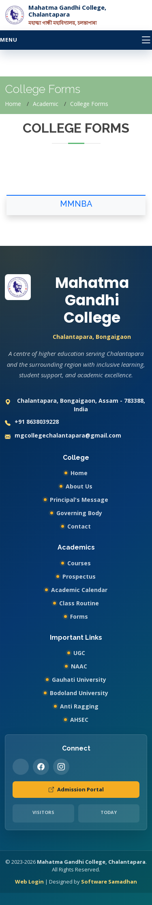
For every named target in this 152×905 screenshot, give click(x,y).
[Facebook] (41, 767)
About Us (79, 486)
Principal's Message (79, 499)
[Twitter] (21, 767)
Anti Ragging (79, 706)
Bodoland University (79, 693)
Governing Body (79, 513)
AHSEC (79, 719)
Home (13, 104)
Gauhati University (79, 679)
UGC (79, 653)
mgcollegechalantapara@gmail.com (63, 436)
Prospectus (79, 576)
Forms (79, 616)
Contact (79, 526)
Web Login (29, 881)
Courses (79, 563)
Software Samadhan (109, 881)
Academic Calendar (79, 590)
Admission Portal (76, 790)
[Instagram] (61, 767)
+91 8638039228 (32, 422)
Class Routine (79, 603)
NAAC (79, 666)
